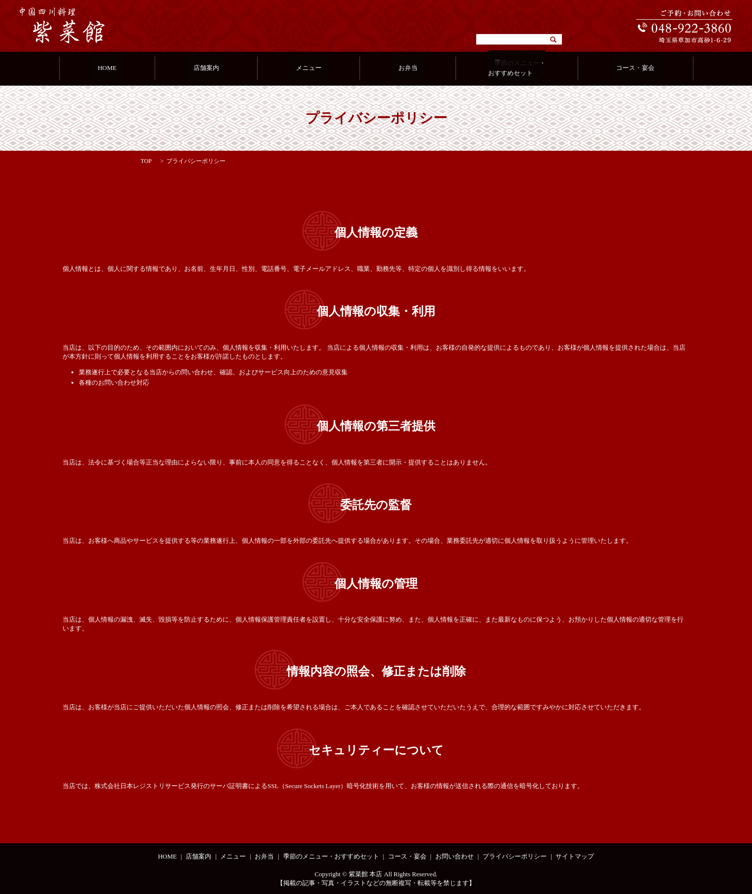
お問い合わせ (454, 856)
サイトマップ (575, 856)
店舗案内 (221, 68)
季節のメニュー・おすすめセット (498, 68)
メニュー (312, 68)
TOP (146, 161)
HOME (134, 68)
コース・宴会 (608, 68)
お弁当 (398, 68)
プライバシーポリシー (515, 856)
